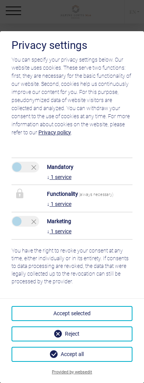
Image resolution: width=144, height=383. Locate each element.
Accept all (72, 354)
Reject (72, 334)
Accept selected (72, 313)
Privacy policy (54, 132)
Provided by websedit (72, 372)
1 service (59, 177)
